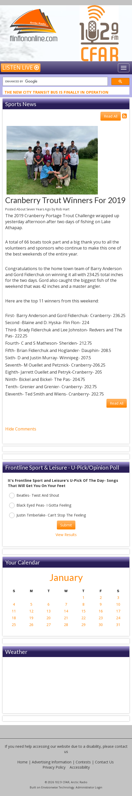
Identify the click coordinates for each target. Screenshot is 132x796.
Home (22, 761)
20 (48, 617)
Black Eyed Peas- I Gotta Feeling (40, 505)
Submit (66, 524)
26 (31, 624)
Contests (83, 761)
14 (66, 611)
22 (83, 617)
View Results (66, 534)
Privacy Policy (54, 767)
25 (14, 624)
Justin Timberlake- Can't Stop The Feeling (47, 515)
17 (118, 611)
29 (83, 624)
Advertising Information (51, 761)
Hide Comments (20, 429)
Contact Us (104, 761)
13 (48, 611)
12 (31, 611)
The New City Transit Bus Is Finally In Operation (56, 92)
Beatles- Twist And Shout (34, 495)
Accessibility (80, 767)
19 (31, 617)
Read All (110, 116)
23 (101, 617)
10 (118, 604)
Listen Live (20, 67)
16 (101, 611)
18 (14, 617)
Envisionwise (49, 787)
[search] (54, 81)
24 (118, 617)
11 (14, 611)
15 (83, 611)
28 (66, 624)
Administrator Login (89, 787)
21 (66, 617)
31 (118, 624)
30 (101, 624)
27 (48, 624)
